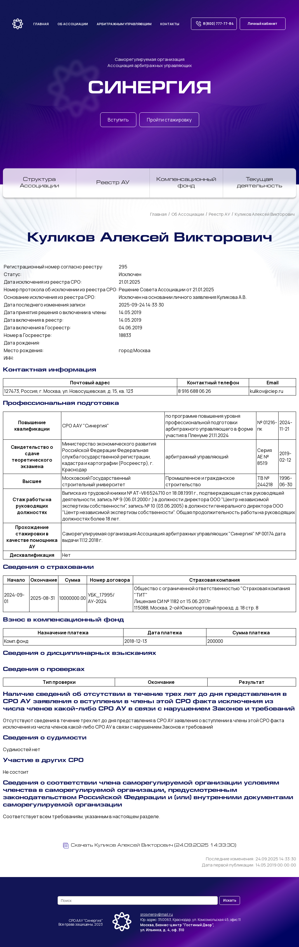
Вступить (118, 120)
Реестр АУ (112, 183)
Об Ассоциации (187, 214)
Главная (41, 24)
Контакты (169, 24)
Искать (229, 900)
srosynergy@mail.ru (156, 914)
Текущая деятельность (259, 183)
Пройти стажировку (169, 120)
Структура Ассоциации (39, 183)
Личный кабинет (262, 23)
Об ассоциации (73, 24)
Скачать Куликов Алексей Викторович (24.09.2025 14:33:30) (149, 846)
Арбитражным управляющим (124, 24)
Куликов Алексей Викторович (265, 214)
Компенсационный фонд (186, 183)
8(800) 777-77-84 (214, 24)
